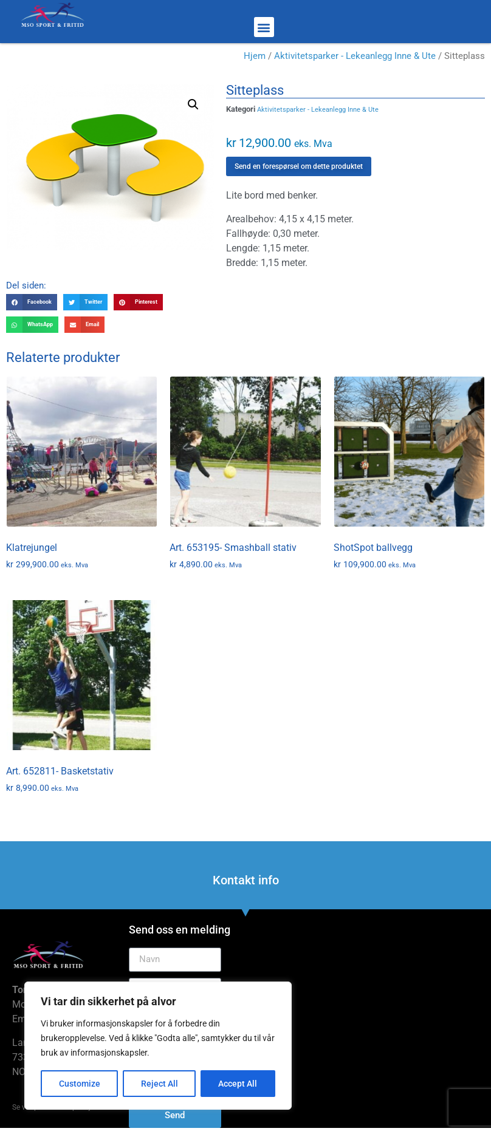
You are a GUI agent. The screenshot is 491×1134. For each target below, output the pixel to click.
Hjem (255, 55)
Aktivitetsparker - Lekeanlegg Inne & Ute (355, 55)
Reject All (159, 1083)
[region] (158, 1046)
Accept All (238, 1083)
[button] (264, 27)
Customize (79, 1083)
